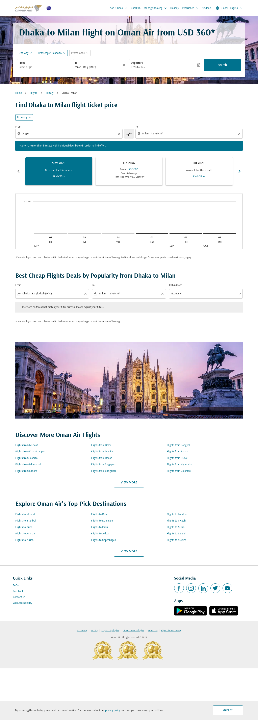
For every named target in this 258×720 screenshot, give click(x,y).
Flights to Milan (175, 527)
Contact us (19, 597)
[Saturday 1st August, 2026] (152, 233)
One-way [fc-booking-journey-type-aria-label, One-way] (23, 53)
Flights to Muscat (25, 514)
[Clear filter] (85, 293)
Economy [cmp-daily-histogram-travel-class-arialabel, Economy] (22, 117)
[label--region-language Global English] (229, 8)
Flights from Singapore (103, 464)
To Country (82, 631)
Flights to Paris (99, 527)
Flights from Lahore (26, 471)
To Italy (49, 93)
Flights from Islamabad (28, 464)
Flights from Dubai (177, 458)
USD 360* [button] (196, 33)
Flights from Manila (102, 451)
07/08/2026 (138, 67)
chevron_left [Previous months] (18, 171)
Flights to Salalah (176, 533)
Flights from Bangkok (178, 445)
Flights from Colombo (179, 471)
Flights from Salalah (178, 451)
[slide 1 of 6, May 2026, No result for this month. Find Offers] (58, 171)
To (76, 62)
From (22, 62)
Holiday (174, 8)
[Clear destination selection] (239, 133)
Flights (33, 93)
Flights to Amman (25, 533)
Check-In (135, 8)
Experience (191, 8)
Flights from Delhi (101, 445)
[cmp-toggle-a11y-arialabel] (129, 134)
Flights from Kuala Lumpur (30, 451)
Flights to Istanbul (25, 520)
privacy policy (112, 710)
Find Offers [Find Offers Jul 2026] (199, 176)
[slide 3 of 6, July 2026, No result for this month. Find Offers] (199, 171)
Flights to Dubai (24, 527)
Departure (137, 62)
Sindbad (206, 8)
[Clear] (124, 65)
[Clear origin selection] (119, 133)
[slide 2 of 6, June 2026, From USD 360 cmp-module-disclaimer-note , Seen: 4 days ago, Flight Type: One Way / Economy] (129, 171)
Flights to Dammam (102, 520)
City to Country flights (133, 631)
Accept (228, 710)
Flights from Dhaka (101, 458)
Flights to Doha (99, 514)
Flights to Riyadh (176, 520)
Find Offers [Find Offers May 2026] (59, 176)
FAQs (16, 585)
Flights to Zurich (24, 540)
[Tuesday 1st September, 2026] (186, 233)
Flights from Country (171, 631)
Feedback (18, 591)
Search (222, 65)
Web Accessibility (22, 603)
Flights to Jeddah (100, 533)
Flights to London (176, 514)
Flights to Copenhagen (103, 540)
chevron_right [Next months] (239, 171)
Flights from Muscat (26, 445)
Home (18, 93)
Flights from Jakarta (26, 458)
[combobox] (44, 67)
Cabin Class (175, 285)
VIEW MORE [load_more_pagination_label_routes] (129, 482)
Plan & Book (119, 8)
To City (94, 631)
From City (152, 631)
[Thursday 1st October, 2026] (219, 233)
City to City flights (110, 631)
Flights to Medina (176, 540)
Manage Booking (156, 8)
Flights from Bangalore (103, 471)
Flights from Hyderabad (180, 464)
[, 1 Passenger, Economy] (50, 53)
